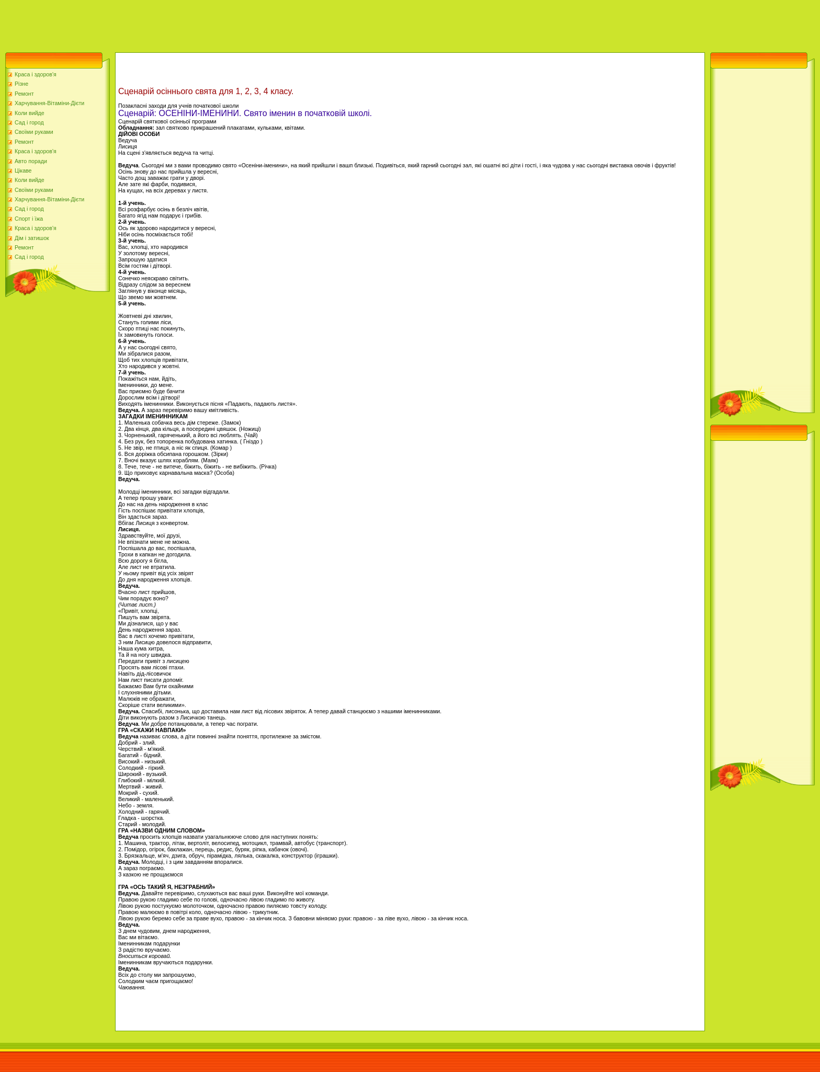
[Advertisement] (190, 23)
